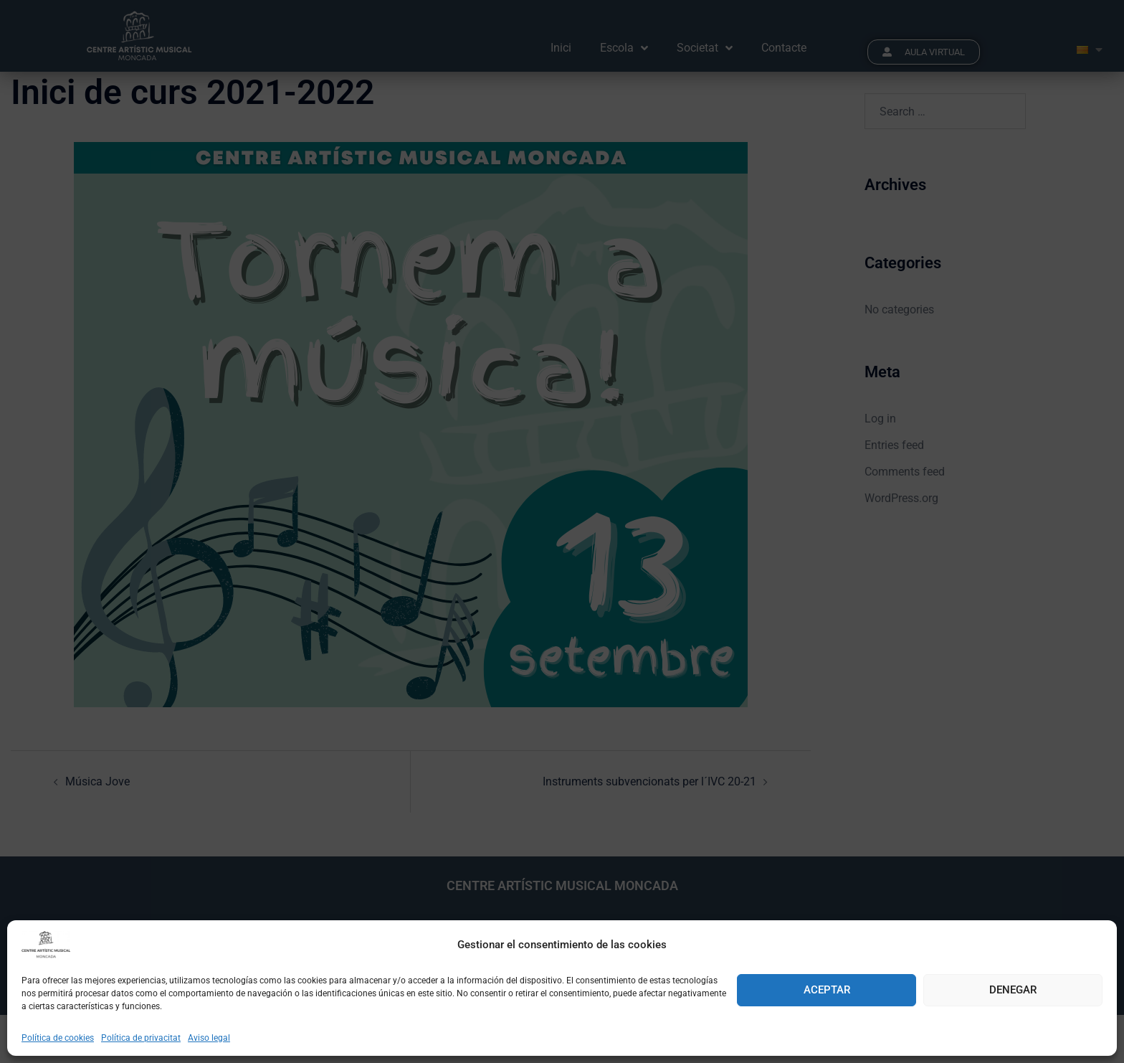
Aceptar (827, 989)
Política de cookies (58, 1038)
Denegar (1013, 989)
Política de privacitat (141, 1038)
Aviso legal (209, 1038)
